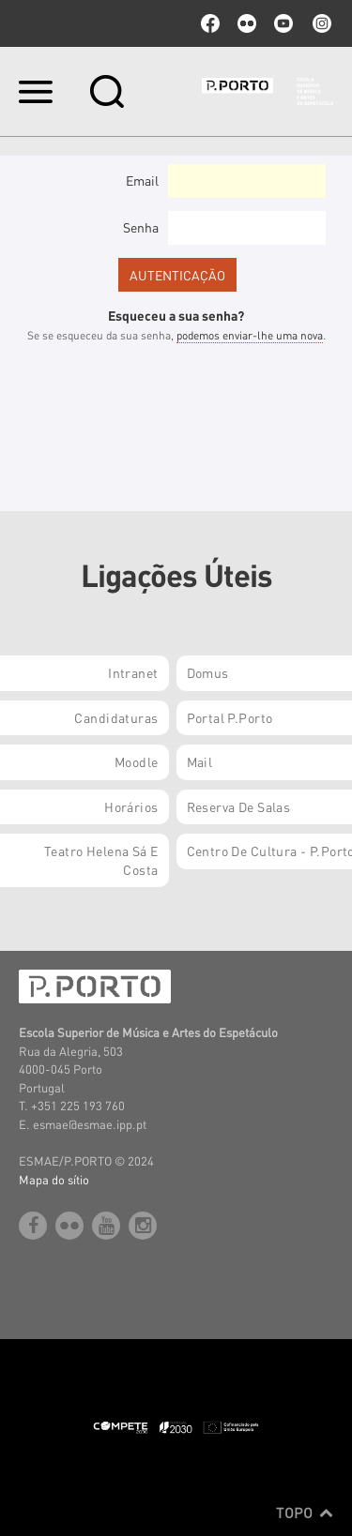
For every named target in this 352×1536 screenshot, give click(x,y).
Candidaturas (116, 717)
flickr (246, 23)
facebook (210, 23)
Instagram (320, 23)
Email (142, 180)
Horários (131, 806)
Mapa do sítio (54, 1179)
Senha (141, 226)
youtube (283, 23)
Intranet (133, 672)
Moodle (137, 761)
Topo (304, 1512)
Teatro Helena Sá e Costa (101, 860)
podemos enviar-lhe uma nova (249, 335)
